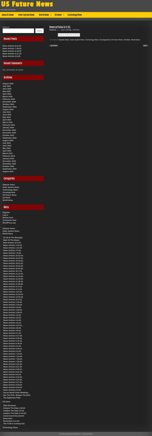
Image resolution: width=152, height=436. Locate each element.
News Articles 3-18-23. (12, 310)
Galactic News (8, 15)
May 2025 (7, 91)
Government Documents (13, 416)
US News (58, 15)
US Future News (27, 4)
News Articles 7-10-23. (12, 354)
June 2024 (7, 115)
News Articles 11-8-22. (12, 292)
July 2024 (7, 112)
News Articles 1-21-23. (12, 245)
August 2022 (8, 171)
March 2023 (7, 153)
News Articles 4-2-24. (12, 323)
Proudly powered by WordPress (70, 434)
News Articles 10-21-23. (13, 266)
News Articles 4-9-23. (12, 331)
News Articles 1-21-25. (12, 248)
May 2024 (7, 117)
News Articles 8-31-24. (12, 372)
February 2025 (9, 99)
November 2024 (9, 102)
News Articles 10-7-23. (12, 271)
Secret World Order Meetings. (16, 393)
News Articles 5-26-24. (12, 338)
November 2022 (9, 164)
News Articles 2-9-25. (12, 307)
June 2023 (7, 146)
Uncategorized (104, 40)
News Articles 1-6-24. (12, 253)
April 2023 (7, 151)
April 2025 (7, 94)
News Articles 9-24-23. (12, 387)
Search (6, 27)
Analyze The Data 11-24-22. (15, 413)
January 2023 (8, 159)
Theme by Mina (87, 434)
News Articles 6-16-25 (12, 51)
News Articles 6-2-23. (69, 35)
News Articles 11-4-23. (12, 287)
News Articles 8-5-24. (12, 374)
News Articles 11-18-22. (13, 281)
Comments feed (9, 220)
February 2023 (9, 156)
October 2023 (8, 135)
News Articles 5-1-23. (12, 333)
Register (6, 212)
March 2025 (7, 96)
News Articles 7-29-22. (12, 362)
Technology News (74, 15)
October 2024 (8, 104)
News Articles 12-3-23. (12, 300)
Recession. (8, 418)
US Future (76, 30)
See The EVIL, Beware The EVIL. (17, 395)
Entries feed (8, 218)
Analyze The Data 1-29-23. (14, 408)
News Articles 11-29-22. (13, 284)
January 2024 (8, 128)
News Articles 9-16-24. (12, 380)
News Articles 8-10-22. (12, 364)
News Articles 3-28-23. (12, 312)
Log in (5, 215)
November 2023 (9, 133)
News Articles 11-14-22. (13, 276)
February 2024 (9, 125)
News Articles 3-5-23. (12, 315)
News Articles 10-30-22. (13, 268)
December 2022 (9, 161)
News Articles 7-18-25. (12, 48)
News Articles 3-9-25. (12, 320)
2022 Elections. (9, 405)
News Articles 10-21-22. (13, 263)
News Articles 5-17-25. (12, 54)
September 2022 (9, 169)
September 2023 (9, 138)
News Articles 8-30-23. (12, 369)
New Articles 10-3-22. (12, 243)
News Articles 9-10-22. (12, 377)
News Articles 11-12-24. (13, 274)
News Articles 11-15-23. (13, 279)
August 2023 (8, 140)
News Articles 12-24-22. (13, 297)
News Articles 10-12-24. (13, 256)
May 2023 (7, 148)
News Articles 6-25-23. (12, 349)
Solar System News (26, 15)
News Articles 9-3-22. (12, 390)
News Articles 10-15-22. (13, 261)
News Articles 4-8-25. (12, 56)
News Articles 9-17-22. (12, 382)
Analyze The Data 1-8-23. (13, 411)
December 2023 (9, 130)
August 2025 (8, 84)
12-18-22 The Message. (13, 237)
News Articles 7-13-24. (12, 356)
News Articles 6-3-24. (12, 351)
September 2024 (9, 107)
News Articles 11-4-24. (12, 289)
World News (44, 15)
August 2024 (8, 109)
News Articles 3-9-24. (12, 318)
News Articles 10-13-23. (13, 258)
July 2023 (7, 143)
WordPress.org (9, 223)
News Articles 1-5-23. (12, 250)
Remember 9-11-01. (11, 421)
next (145, 45)
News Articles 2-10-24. (12, 305)
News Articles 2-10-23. (12, 302)
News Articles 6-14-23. (12, 341)
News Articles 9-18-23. (12, 385)
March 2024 (7, 122)
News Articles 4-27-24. (12, 325)
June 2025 (7, 89)
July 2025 (7, 86)
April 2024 (7, 120)
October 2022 (8, 166)
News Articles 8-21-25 (12, 46)
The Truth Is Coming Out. (14, 424)
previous (54, 45)
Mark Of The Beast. (11, 240)
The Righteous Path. (12, 398)
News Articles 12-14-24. (13, 294)
